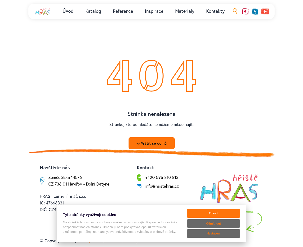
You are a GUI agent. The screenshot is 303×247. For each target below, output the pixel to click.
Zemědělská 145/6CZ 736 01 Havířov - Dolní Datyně (78, 181)
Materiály (184, 11)
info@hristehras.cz (162, 186)
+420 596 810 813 (161, 177)
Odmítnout (213, 223)
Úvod (68, 11)
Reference (123, 11)
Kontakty (215, 11)
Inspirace (154, 11)
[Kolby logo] (43, 11)
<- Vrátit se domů (152, 143)
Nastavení (214, 233)
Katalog (93, 11)
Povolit (213, 213)
